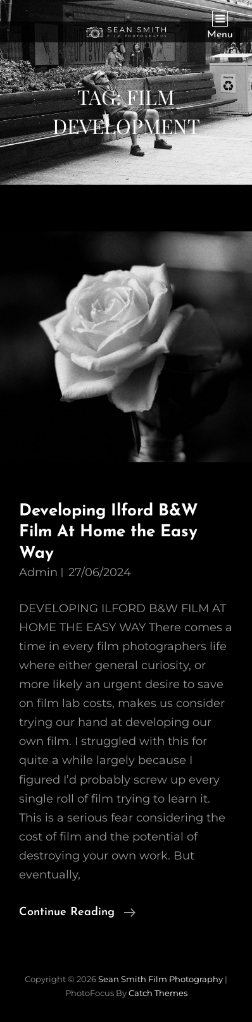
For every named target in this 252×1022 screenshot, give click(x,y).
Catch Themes (158, 993)
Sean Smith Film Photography (160, 979)
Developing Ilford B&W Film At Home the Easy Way (108, 532)
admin (38, 572)
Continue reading (77, 912)
